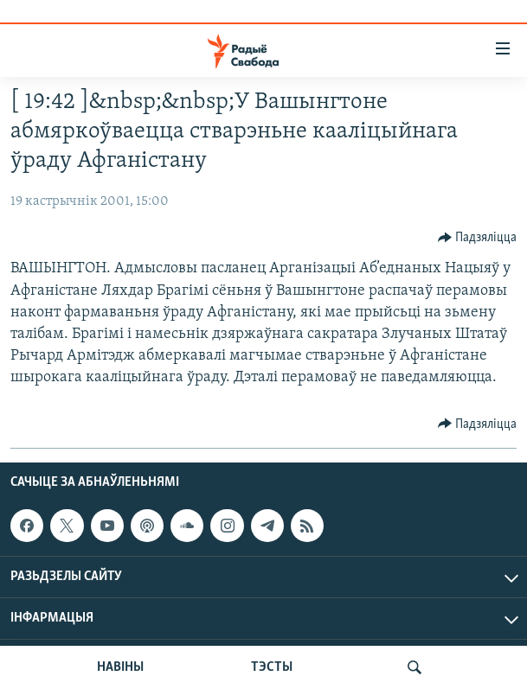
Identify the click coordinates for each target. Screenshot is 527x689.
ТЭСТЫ (271, 667)
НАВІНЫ (120, 667)
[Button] (477, 237)
